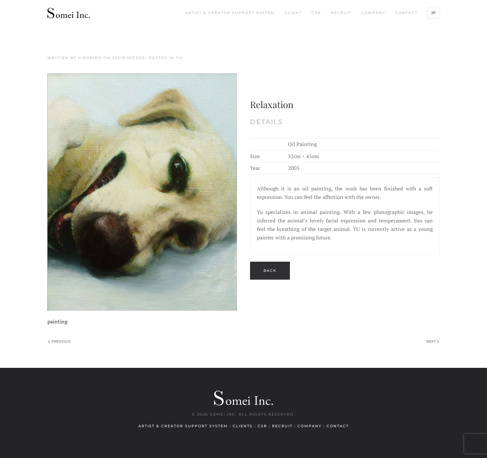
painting (57, 321)
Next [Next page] (432, 341)
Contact (406, 12)
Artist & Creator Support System (230, 12)
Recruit (341, 12)
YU (179, 58)
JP (433, 12)
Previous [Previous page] (59, 341)
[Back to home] (68, 13)
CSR (316, 12)
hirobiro (90, 58)
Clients (243, 426)
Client (293, 12)
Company (373, 12)
